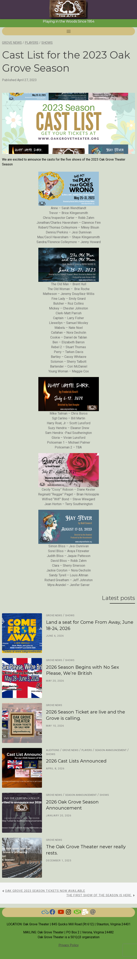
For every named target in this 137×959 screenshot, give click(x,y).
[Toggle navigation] (69, 31)
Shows (47, 43)
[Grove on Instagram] (68, 913)
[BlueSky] (44, 913)
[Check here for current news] (52, 913)
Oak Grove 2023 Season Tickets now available (45, 891)
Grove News (12, 43)
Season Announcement (111, 750)
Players (31, 43)
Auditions (52, 750)
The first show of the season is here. (99, 895)
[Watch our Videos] (60, 913)
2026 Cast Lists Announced (76, 761)
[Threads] (93, 913)
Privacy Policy (69, 945)
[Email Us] (85, 913)
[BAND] (76, 913)
